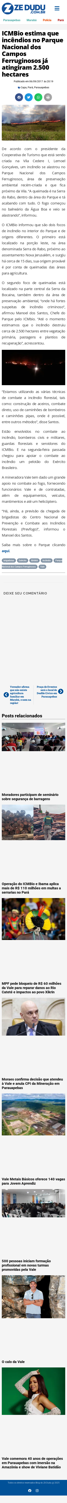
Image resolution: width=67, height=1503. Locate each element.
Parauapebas (11, 20)
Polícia (47, 20)
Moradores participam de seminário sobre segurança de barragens (30, 797)
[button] (19, 97)
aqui (5, 550)
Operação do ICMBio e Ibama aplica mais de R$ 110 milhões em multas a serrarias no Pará (31, 888)
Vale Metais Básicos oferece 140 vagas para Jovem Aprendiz (33, 1181)
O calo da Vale (13, 1362)
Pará (61, 20)
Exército (22, 560)
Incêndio (47, 560)
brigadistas (9, 560)
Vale (42, 566)
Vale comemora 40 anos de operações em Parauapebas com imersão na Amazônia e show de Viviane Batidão (32, 1462)
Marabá (32, 20)
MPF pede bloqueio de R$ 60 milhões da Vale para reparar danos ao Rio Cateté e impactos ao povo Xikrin (31, 987)
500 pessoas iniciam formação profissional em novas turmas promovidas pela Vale (26, 1265)
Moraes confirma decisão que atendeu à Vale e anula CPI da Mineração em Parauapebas (32, 1083)
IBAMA (34, 560)
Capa (24, 87)
